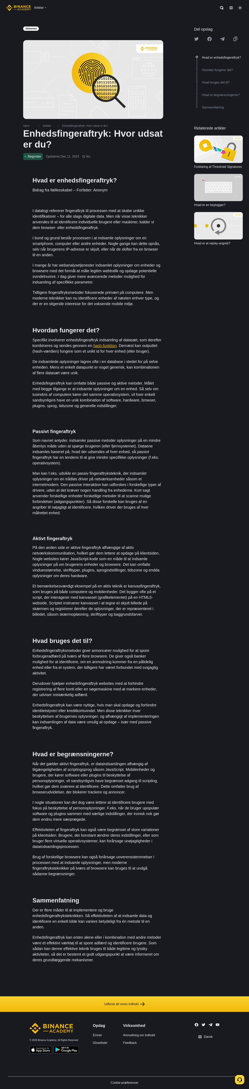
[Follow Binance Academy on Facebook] (196, 1025)
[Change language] (231, 7)
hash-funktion (105, 345)
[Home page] (18, 8)
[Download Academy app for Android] (66, 1050)
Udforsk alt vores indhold (124, 1004)
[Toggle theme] (240, 8)
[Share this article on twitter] (196, 39)
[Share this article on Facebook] (209, 39)
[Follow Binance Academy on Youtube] (217, 1024)
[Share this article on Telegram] (222, 39)
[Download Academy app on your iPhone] (41, 1050)
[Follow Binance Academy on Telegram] (210, 1024)
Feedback (130, 1042)
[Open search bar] (220, 7)
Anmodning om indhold (139, 1035)
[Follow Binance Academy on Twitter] (203, 1024)
